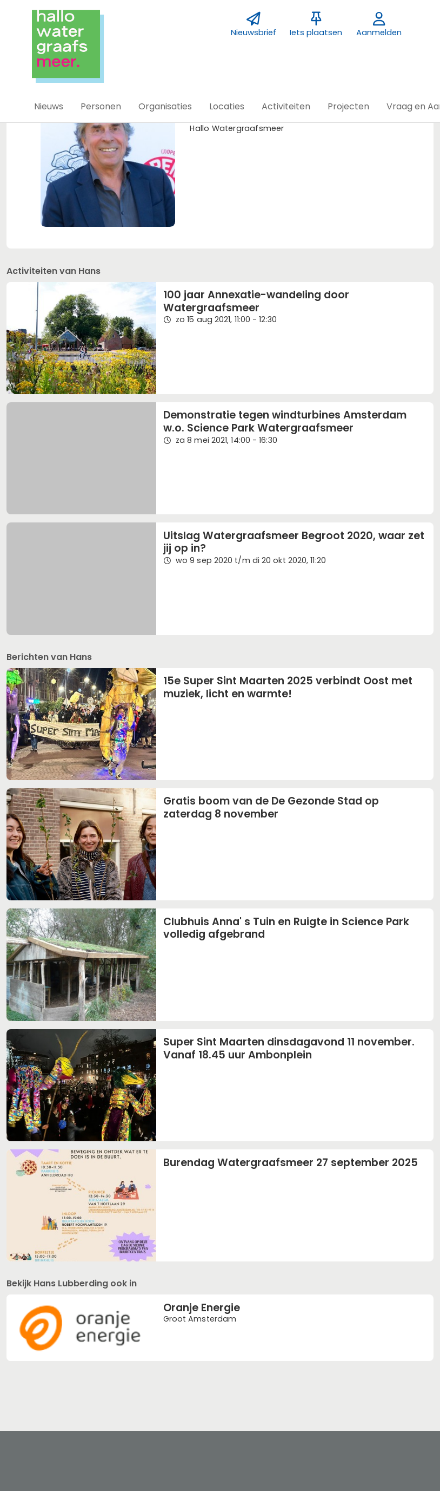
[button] (48, 106)
